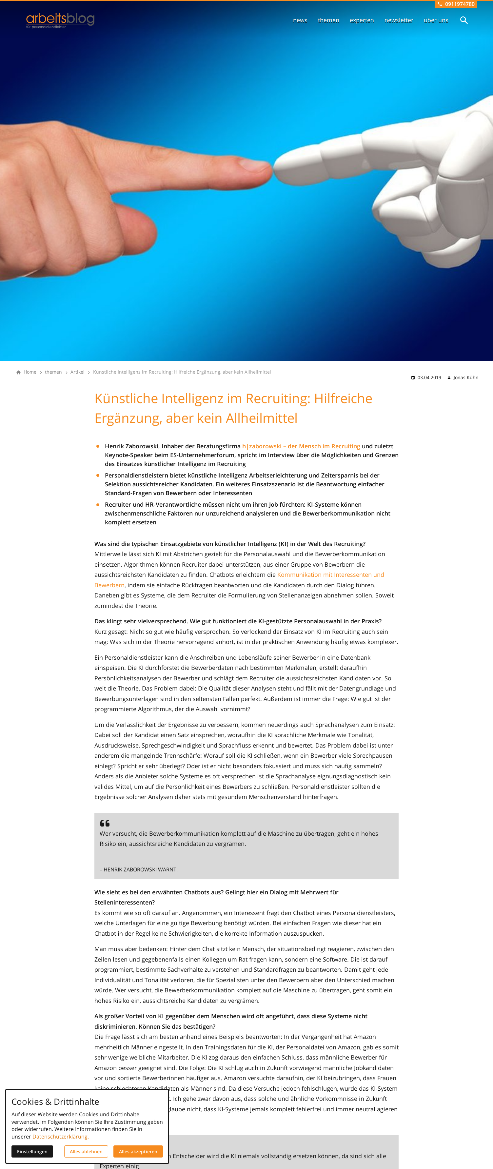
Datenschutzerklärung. (60, 1136)
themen (328, 20)
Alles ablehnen (86, 1151)
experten (362, 20)
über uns (436, 20)
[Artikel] (77, 372)
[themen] (53, 372)
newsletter (399, 20)
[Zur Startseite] (60, 21)
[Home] (30, 372)
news (300, 20)
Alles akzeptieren (138, 1151)
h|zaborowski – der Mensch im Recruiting (301, 446)
